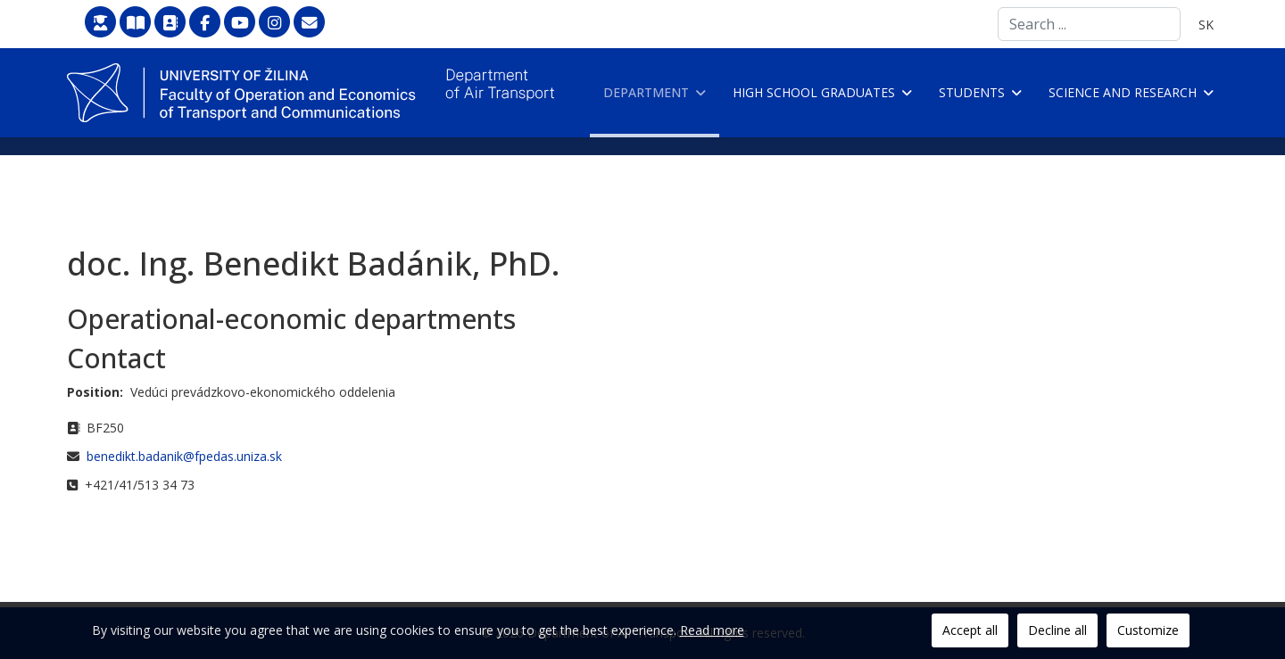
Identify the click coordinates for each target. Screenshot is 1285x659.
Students (972, 92)
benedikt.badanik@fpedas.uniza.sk (184, 456)
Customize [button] (1148, 630)
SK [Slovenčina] (1206, 24)
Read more (712, 630)
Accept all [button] (970, 630)
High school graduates (814, 92)
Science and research (1123, 92)
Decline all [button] (1057, 630)
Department (646, 92)
